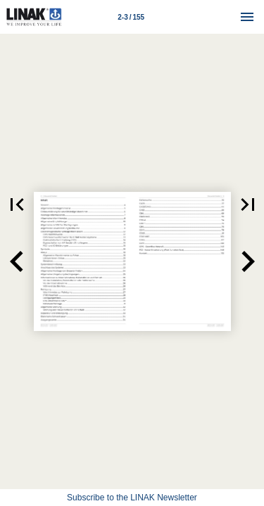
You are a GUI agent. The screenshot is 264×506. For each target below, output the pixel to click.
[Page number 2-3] (131, 17)
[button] (17, 261)
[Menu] (247, 17)
